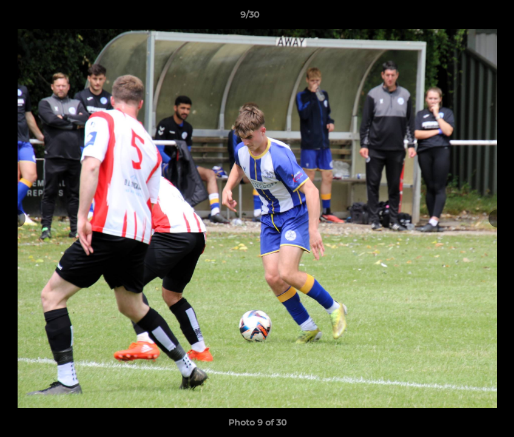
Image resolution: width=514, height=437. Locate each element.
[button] (463, 17)
